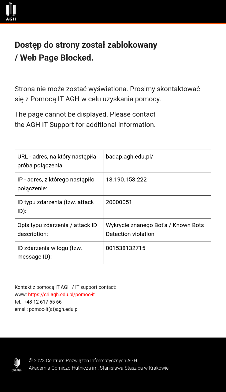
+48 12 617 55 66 (43, 302)
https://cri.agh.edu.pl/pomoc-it (61, 294)
